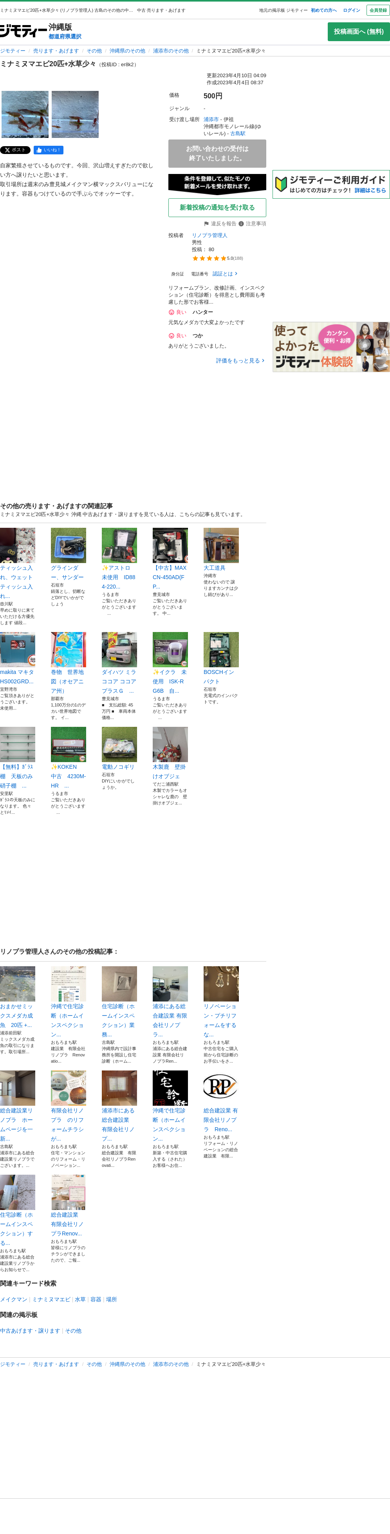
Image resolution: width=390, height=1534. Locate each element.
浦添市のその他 (171, 51)
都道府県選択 (65, 36)
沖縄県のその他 (127, 51)
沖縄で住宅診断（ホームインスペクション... (68, 1002)
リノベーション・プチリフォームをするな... (221, 1002)
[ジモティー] (23, 31)
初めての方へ (324, 10)
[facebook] (48, 150)
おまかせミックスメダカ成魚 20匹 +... (17, 997)
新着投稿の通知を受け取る (217, 207)
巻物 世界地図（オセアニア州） (68, 663)
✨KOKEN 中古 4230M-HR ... (68, 758)
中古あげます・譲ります (30, 1331)
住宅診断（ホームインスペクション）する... (17, 1210)
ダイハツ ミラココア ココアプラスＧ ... (119, 663)
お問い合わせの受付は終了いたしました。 (217, 153)
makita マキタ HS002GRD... (17, 658)
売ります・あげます (56, 51)
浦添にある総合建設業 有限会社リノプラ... (170, 1002)
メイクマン (13, 1299)
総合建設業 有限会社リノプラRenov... (68, 1206)
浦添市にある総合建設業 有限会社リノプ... (119, 1106)
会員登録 (378, 10)
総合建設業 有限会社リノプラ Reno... (221, 1101)
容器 (95, 1299)
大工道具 (221, 549)
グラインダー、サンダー (68, 554)
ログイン (351, 10)
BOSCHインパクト (221, 658)
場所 (111, 1299)
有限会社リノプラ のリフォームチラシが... (68, 1106)
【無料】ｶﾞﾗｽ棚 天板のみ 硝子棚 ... (17, 758)
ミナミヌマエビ (51, 1299)
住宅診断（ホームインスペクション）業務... (119, 1002)
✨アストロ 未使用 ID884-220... (119, 559)
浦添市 (211, 119)
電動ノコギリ (119, 748)
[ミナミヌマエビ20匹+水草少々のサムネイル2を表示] (75, 114)
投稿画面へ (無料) (359, 31)
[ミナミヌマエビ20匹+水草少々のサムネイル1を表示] (25, 114)
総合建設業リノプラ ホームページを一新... (17, 1106)
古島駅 (238, 133)
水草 (80, 1299)
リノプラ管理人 (210, 235)
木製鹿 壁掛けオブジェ (170, 753)
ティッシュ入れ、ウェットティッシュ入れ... (17, 563)
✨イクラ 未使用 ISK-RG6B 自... (170, 663)
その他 (94, 51)
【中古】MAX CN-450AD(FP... (170, 559)
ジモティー (12, 51)
